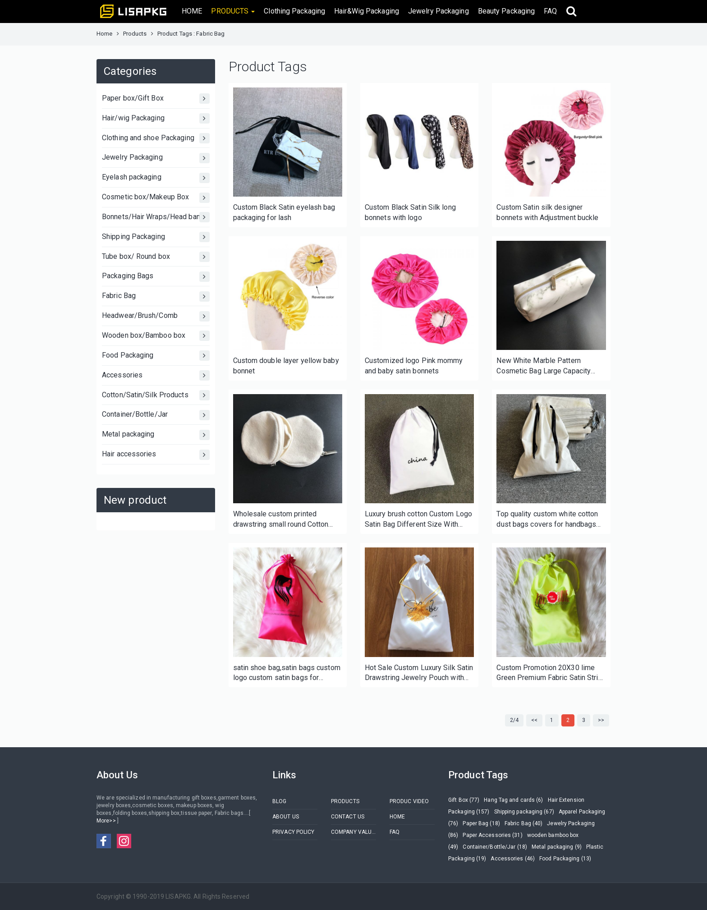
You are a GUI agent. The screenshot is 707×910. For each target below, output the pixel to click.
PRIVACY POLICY (293, 832)
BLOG (279, 801)
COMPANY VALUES (353, 832)
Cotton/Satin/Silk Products (156, 395)
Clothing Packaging (294, 11)
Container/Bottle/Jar (156, 415)
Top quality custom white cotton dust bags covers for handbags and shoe (547, 520)
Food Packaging (156, 355)
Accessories (156, 375)
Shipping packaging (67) (524, 812)
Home (104, 33)
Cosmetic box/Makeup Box (156, 198)
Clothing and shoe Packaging (156, 138)
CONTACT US (347, 816)
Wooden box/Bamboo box (156, 336)
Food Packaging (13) (565, 858)
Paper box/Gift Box (156, 98)
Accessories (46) (513, 858)
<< (534, 720)
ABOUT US (285, 816)
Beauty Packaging (506, 11)
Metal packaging (156, 435)
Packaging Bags (156, 276)
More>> (106, 821)
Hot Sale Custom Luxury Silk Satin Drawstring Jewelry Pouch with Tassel (419, 673)
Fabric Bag (156, 296)
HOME (192, 11)
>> (601, 720)
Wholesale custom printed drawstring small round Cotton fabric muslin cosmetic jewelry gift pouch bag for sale (282, 520)
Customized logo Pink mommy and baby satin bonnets (414, 365)
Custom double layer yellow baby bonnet (286, 365)
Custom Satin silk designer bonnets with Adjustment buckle (547, 212)
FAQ (550, 11)
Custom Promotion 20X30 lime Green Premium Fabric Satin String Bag (551, 673)
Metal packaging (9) (557, 847)
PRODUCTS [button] (233, 11)
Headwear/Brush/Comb (156, 316)
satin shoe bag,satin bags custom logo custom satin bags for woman (286, 673)
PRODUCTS (345, 801)
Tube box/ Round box (156, 257)
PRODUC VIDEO (409, 801)
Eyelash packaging (156, 178)
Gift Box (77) (463, 800)
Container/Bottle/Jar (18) (495, 847)
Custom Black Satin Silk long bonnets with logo (410, 212)
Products (135, 33)
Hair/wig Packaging (156, 118)
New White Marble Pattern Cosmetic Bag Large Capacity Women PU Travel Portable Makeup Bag (543, 366)
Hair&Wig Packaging (366, 11)
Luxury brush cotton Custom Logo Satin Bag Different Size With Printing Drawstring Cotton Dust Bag (418, 520)
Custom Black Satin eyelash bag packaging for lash (284, 212)
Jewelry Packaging (438, 11)
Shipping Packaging (156, 237)
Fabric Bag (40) (524, 823)
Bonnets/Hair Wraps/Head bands (156, 217)
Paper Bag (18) (481, 823)
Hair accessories (156, 455)
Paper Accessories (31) (492, 835)
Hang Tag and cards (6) (513, 800)
